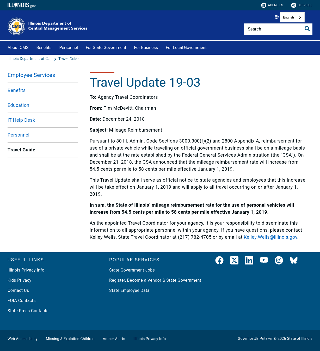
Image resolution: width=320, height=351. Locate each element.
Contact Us (18, 290)
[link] (219, 261)
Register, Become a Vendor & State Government (155, 280)
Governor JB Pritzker (255, 338)
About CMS (18, 47)
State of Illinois (299, 338)
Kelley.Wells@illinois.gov (270, 237)
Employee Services (31, 75)
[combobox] (292, 17)
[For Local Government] (210, 47)
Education (18, 105)
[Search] (278, 29)
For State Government (106, 47)
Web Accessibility (23, 339)
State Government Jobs (132, 270)
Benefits (43, 47)
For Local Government (186, 47)
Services (301, 5)
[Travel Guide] (68, 59)
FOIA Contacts (22, 300)
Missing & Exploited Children (70, 339)
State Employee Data (129, 290)
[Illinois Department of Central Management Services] (30, 59)
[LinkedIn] (249, 261)
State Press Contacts (28, 310)
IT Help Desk (21, 120)
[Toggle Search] (307, 28)
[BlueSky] (294, 261)
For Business (146, 47)
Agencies (272, 5)
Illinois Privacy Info (26, 270)
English (288, 17)
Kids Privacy (19, 280)
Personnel (68, 47)
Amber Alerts (114, 339)
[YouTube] (264, 261)
